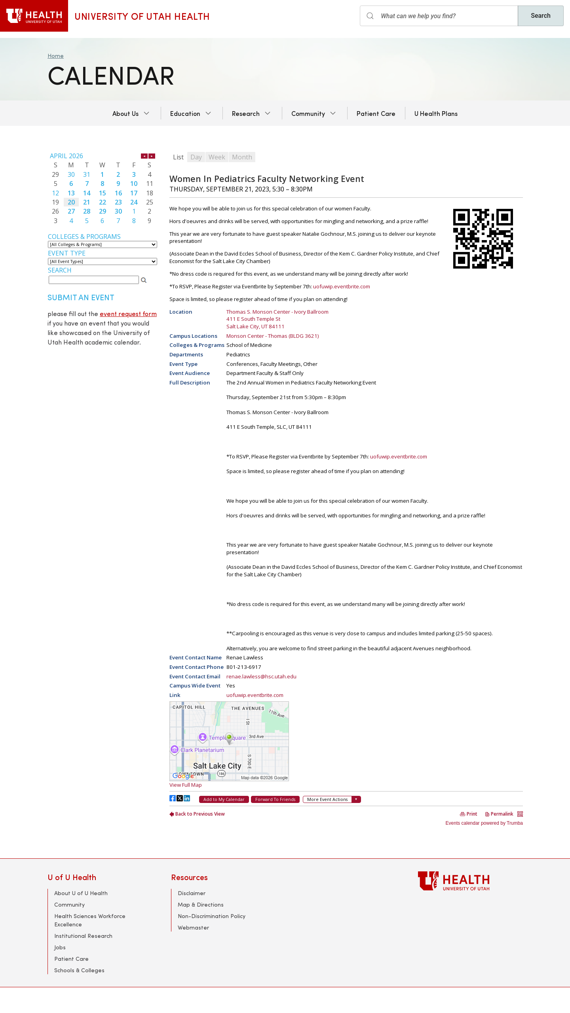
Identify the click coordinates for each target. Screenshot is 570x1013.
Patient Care (376, 113)
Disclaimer (191, 893)
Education (185, 113)
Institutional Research (83, 935)
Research (246, 113)
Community (308, 113)
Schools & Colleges (79, 970)
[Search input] (439, 16)
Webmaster (193, 927)
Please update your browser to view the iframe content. (103, 188)
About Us (125, 113)
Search (541, 15)
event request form (128, 313)
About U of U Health (81, 893)
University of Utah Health (142, 15)
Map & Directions (201, 904)
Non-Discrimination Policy (211, 916)
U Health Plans (436, 113)
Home (56, 55)
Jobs (60, 947)
